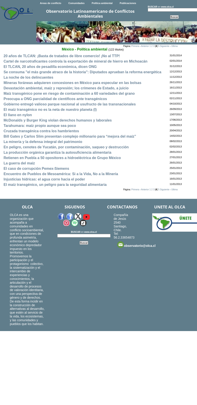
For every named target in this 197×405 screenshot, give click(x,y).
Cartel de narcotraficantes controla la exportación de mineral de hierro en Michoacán (76, 61)
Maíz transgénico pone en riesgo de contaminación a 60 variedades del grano (69, 93)
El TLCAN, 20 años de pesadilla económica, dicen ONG (50, 67)
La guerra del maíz (19, 163)
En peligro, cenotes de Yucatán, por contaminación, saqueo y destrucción (66, 147)
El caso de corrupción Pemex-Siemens (36, 168)
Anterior (145, 46)
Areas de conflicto (50, 3)
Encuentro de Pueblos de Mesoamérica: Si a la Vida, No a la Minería (61, 174)
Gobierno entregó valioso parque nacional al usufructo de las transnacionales (70, 104)
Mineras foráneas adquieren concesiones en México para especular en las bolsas (72, 83)
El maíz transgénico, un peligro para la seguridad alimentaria (55, 185)
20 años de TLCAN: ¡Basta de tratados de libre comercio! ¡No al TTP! (62, 56)
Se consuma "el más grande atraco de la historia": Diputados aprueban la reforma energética (82, 72)
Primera (135, 46)
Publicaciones (128, 3)
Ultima (174, 46)
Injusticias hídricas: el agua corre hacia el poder (44, 179)
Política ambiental (102, 3)
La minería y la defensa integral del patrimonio (43, 142)
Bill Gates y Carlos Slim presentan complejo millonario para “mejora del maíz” (70, 136)
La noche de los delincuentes (28, 77)
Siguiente (164, 46)
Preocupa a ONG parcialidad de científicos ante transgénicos (55, 99)
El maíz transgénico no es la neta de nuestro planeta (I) (50, 109)
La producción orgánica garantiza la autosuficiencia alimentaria (57, 152)
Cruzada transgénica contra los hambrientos (41, 131)
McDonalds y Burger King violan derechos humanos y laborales (58, 120)
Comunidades (76, 3)
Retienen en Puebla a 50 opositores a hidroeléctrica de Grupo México (62, 158)
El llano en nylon (18, 115)
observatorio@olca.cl (136, 244)
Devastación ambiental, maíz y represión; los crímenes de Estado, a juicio (66, 88)
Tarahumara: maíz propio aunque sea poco (40, 126)
